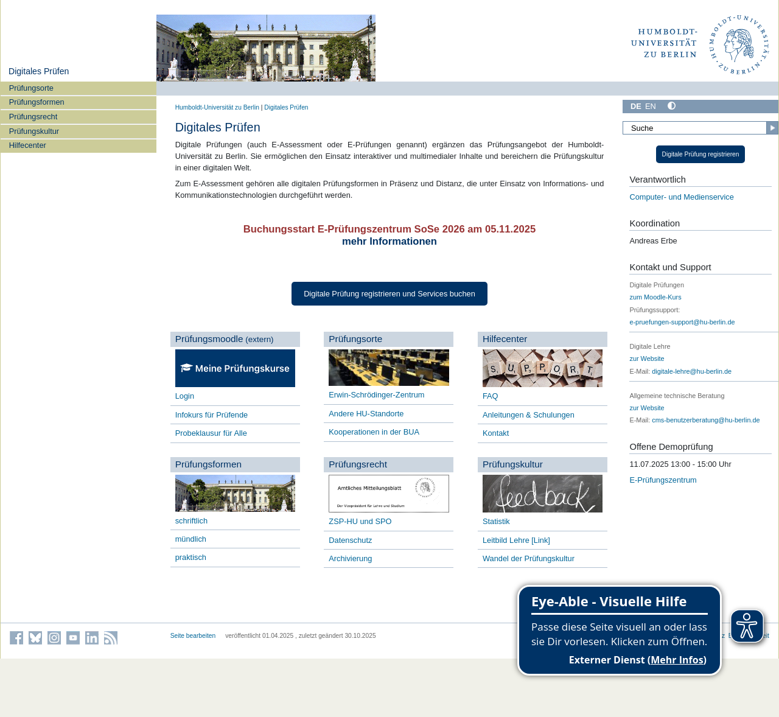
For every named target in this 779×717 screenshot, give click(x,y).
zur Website (646, 358)
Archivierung (350, 558)
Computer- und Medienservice (681, 196)
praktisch (190, 557)
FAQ (490, 395)
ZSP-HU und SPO (360, 521)
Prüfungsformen (37, 102)
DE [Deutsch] (636, 106)
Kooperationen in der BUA (374, 431)
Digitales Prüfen (39, 71)
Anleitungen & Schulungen (529, 414)
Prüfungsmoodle (209, 339)
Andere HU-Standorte (366, 413)
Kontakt (496, 433)
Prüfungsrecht (33, 116)
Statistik (496, 521)
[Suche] (700, 128)
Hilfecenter (27, 145)
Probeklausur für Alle (211, 433)
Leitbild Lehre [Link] (516, 540)
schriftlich (191, 520)
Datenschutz (351, 540)
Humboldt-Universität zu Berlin (217, 107)
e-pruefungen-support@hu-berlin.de (682, 322)
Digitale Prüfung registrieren (700, 154)
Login (184, 395)
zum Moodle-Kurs (655, 297)
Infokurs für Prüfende (211, 414)
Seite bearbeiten (193, 635)
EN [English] (650, 106)
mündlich (190, 539)
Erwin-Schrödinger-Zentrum (376, 394)
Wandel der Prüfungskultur (529, 558)
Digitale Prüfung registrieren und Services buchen (389, 293)
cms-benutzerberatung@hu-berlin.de (706, 420)
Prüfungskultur (34, 131)
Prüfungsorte (31, 88)
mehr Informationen (389, 241)
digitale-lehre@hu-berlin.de (692, 371)
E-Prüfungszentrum (662, 479)
